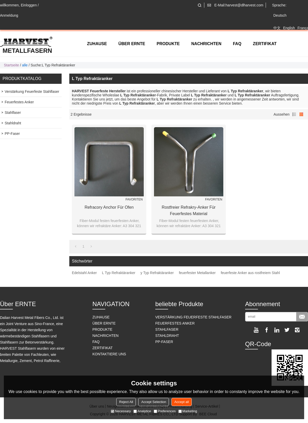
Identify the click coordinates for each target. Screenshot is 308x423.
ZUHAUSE (97, 44)
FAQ (237, 44)
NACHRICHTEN (206, 44)
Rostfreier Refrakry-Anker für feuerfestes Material (189, 210)
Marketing (187, 411)
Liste (294, 114)
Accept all (181, 402)
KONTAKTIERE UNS (109, 354)
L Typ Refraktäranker (118, 273)
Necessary (121, 411)
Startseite (11, 65)
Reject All (126, 402)
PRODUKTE (168, 44)
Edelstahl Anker (84, 273)
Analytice (142, 411)
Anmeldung (9, 15)
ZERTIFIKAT (264, 44)
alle (25, 65)
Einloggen (29, 5)
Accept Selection (153, 402)
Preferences (165, 411)
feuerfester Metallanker (197, 273)
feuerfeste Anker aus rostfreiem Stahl (250, 273)
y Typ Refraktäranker (157, 273)
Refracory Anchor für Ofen (108, 207)
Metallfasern (27, 50)
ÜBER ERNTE (131, 44)
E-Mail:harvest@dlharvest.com (238, 5)
